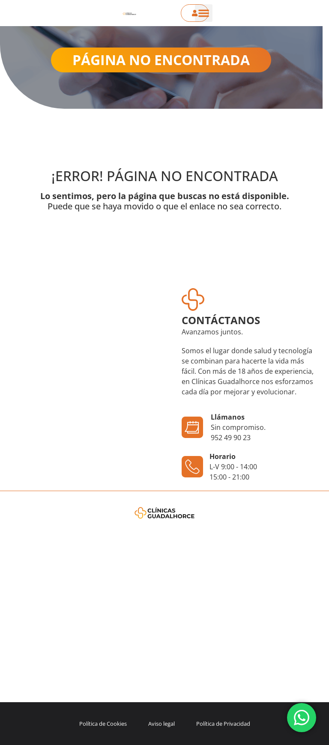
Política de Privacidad (223, 723)
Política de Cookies (103, 723)
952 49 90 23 (231, 437)
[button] (203, 13)
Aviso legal (161, 723)
